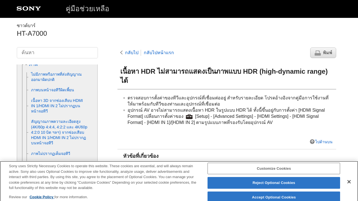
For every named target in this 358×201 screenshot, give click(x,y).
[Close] (349, 185)
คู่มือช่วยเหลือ (87, 8)
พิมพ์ (327, 52)
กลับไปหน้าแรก (159, 52)
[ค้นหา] (57, 52)
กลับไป (131, 52)
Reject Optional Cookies (274, 186)
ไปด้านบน (324, 142)
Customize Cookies (274, 171)
